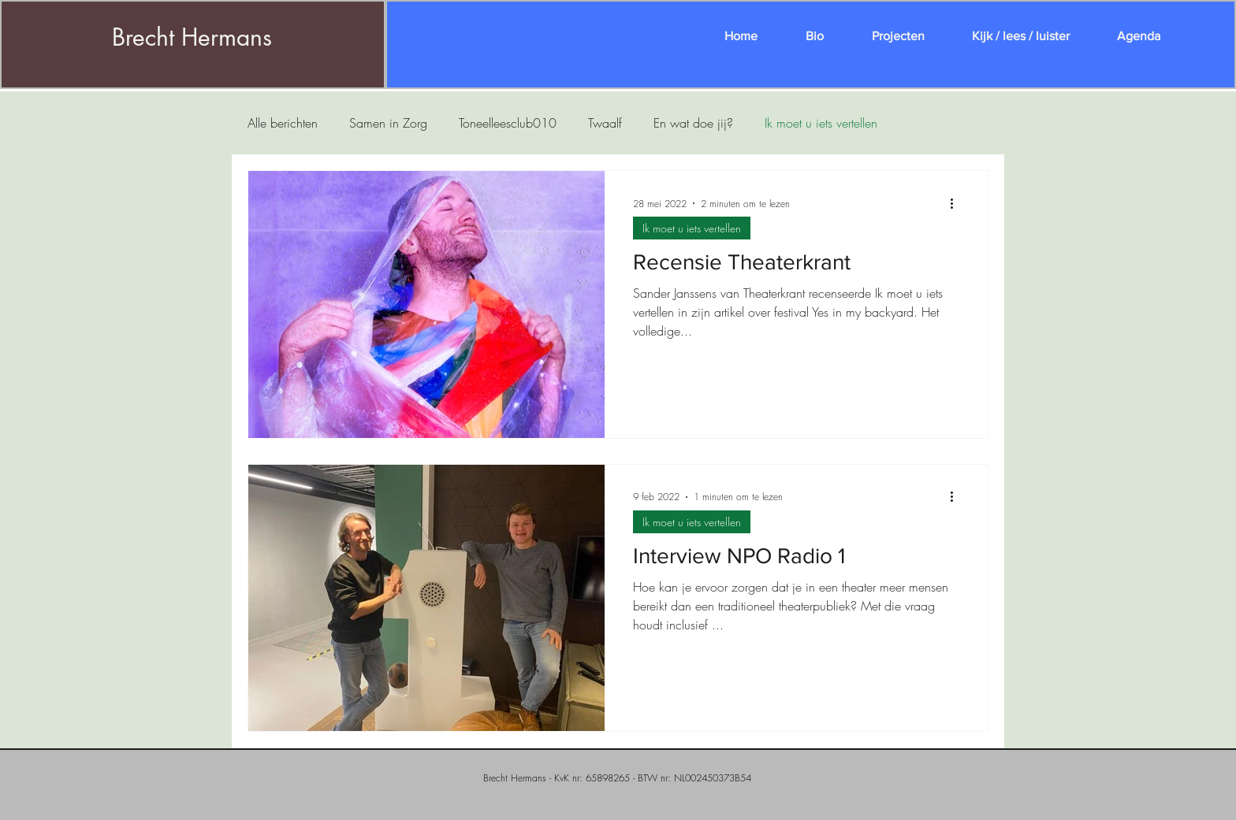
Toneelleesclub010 (508, 123)
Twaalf (605, 123)
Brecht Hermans (192, 37)
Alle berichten (283, 123)
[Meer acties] (956, 203)
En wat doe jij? (693, 123)
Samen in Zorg (388, 123)
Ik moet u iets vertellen (821, 123)
